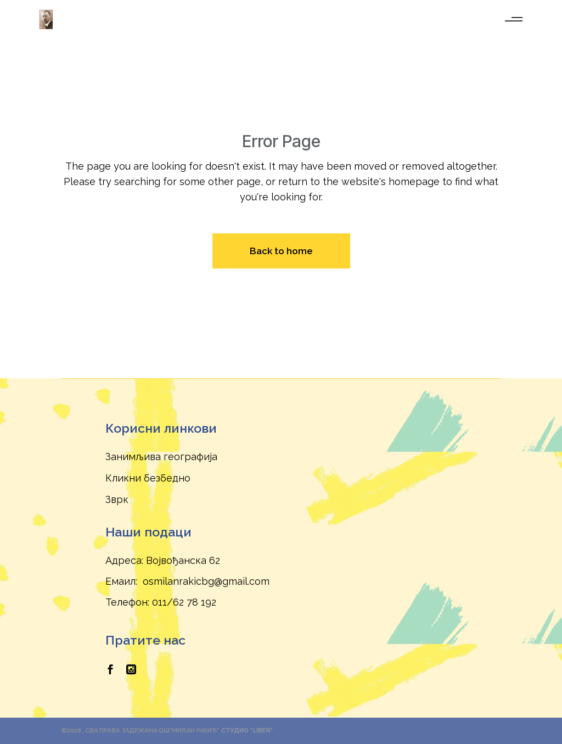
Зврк (116, 499)
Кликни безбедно (147, 478)
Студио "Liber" (247, 730)
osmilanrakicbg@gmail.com (206, 581)
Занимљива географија (161, 456)
